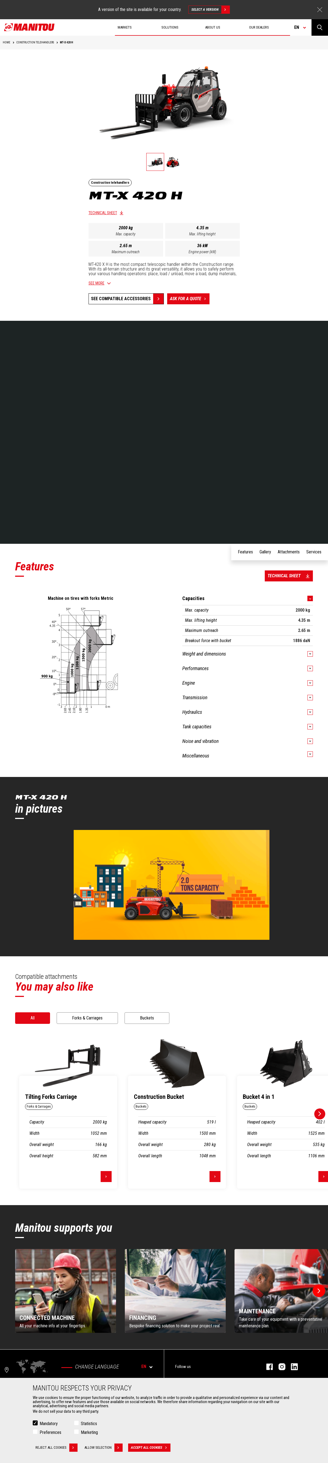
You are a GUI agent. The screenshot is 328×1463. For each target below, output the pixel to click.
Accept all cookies (150, 1448)
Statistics (89, 1423)
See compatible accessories (121, 298)
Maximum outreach (126, 252)
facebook (267, 1366)
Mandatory (49, 1423)
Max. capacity (126, 234)
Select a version (210, 9)
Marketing (89, 1432)
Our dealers (259, 27)
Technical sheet (103, 213)
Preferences (50, 1432)
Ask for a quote (190, 298)
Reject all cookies (56, 1448)
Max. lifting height (202, 234)
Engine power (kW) (202, 252)
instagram (279, 1366)
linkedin (291, 1366)
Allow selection (103, 1448)
